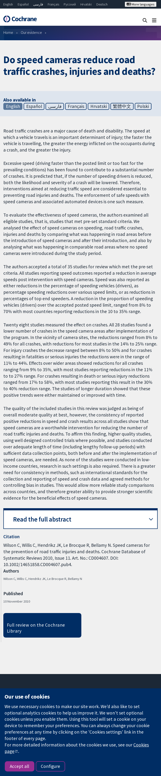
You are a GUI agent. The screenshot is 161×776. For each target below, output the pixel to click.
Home (8, 32)
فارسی (38, 4)
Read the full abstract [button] (42, 519)
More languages (141, 4)
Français (53, 4)
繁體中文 (122, 106)
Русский (70, 4)
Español (23, 4)
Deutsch (102, 4)
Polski (143, 106)
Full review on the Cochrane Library (36, 628)
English (8, 4)
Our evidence (31, 32)
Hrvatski (86, 4)
